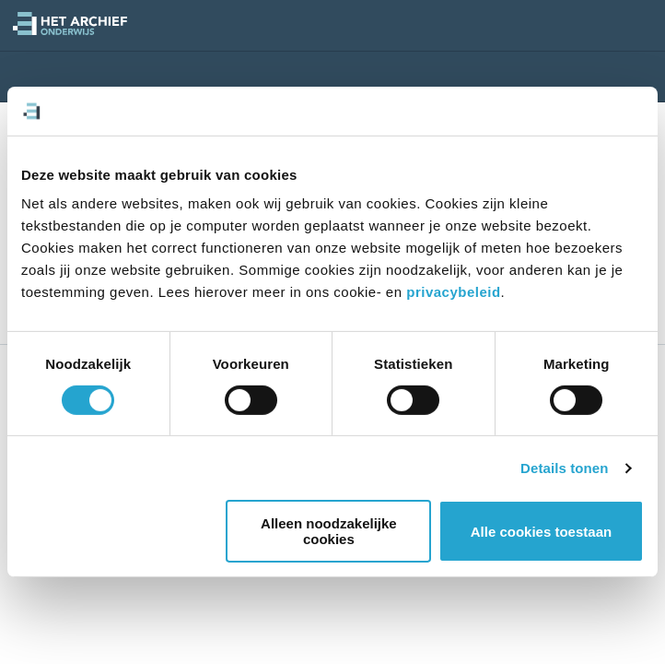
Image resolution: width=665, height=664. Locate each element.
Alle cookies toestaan (541, 532)
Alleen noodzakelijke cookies (331, 531)
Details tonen (564, 468)
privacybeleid (453, 292)
